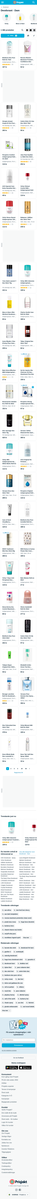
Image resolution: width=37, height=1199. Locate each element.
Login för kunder (7, 1122)
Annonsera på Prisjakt (9, 1116)
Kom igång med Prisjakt (10, 1077)
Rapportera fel (18, 772)
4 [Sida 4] (17, 768)
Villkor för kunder (7, 1125)
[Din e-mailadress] (18, 1040)
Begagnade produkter (9, 1102)
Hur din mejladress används (9, 1050)
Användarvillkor (7, 1160)
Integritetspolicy (7, 1169)
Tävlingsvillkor (6, 1163)
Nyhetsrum (5, 1146)
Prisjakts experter (8, 1086)
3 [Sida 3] (14, 768)
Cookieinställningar (8, 1172)
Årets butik (5, 1092)
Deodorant (6, 7)
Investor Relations (8, 1149)
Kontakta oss (6, 1139)
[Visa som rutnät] (27, 30)
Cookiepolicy (6, 1166)
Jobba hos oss (7, 1143)
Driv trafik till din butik (9, 1113)
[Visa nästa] (29, 768)
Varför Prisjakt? (7, 1110)
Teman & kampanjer (9, 1089)
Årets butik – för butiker (10, 1119)
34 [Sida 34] (26, 768)
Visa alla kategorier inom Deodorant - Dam (27, 853)
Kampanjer (5, 1099)
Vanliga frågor (6, 1136)
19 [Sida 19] (22, 768)
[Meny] (2, 2)
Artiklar (4, 1083)
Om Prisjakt (6, 1133)
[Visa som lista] (30, 30)
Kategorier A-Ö (7, 1095)
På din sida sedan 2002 (10, 1080)
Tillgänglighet (6, 1152)
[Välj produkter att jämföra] (28, 36)
